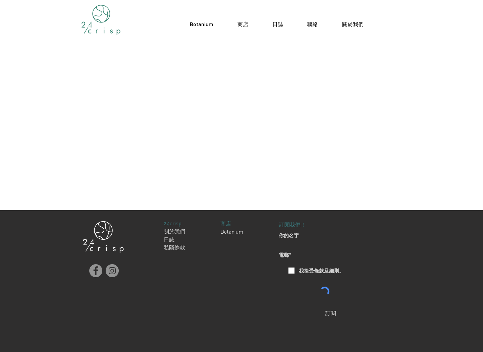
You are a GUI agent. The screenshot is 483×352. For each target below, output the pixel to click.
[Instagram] (112, 270)
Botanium (231, 231)
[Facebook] (95, 270)
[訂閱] (330, 313)
